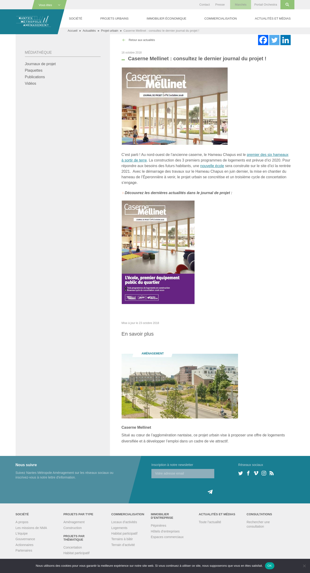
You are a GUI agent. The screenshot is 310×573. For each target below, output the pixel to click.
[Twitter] (274, 40)
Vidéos (30, 83)
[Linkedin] (285, 40)
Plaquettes (34, 70)
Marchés (240, 4)
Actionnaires (25, 545)
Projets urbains (114, 18)
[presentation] (186, 487)
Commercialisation (220, 18)
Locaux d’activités (124, 522)
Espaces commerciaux (167, 537)
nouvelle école (212, 166)
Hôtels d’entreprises (165, 531)
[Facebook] (263, 40)
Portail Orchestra (265, 4)
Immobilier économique (166, 18)
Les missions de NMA (31, 528)
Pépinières (158, 525)
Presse (220, 4)
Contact (204, 4)
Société (75, 18)
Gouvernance (25, 539)
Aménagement (74, 522)
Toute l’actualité (210, 522)
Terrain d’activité (123, 545)
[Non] (304, 565)
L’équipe (22, 533)
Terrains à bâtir (122, 539)
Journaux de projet (40, 64)
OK (269, 565)
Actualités (89, 30)
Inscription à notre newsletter (172, 465)
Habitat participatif (76, 553)
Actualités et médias (273, 18)
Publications (35, 77)
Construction (72, 528)
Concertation (72, 547)
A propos (22, 522)
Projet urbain (109, 30)
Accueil (73, 30)
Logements (119, 528)
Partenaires (24, 550)
